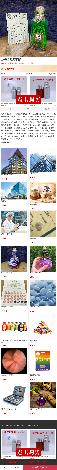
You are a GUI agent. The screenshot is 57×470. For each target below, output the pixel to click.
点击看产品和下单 (40, 467)
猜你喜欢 (47, 109)
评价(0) (28, 109)
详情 (9, 109)
